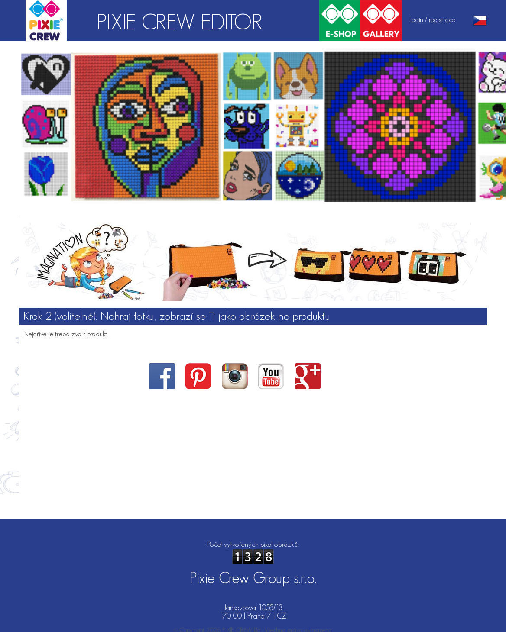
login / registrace (432, 19)
